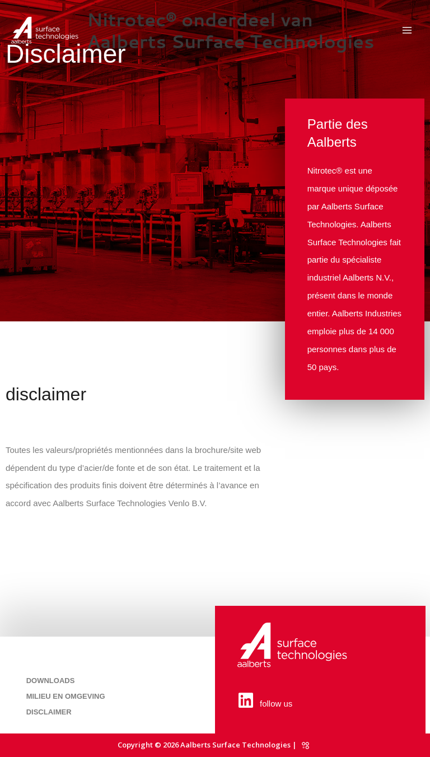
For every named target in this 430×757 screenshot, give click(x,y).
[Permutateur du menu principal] (407, 30)
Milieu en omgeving (65, 696)
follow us (276, 703)
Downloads (50, 680)
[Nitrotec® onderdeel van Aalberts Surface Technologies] (44, 30)
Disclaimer (49, 712)
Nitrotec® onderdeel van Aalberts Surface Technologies (230, 30)
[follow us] (245, 700)
